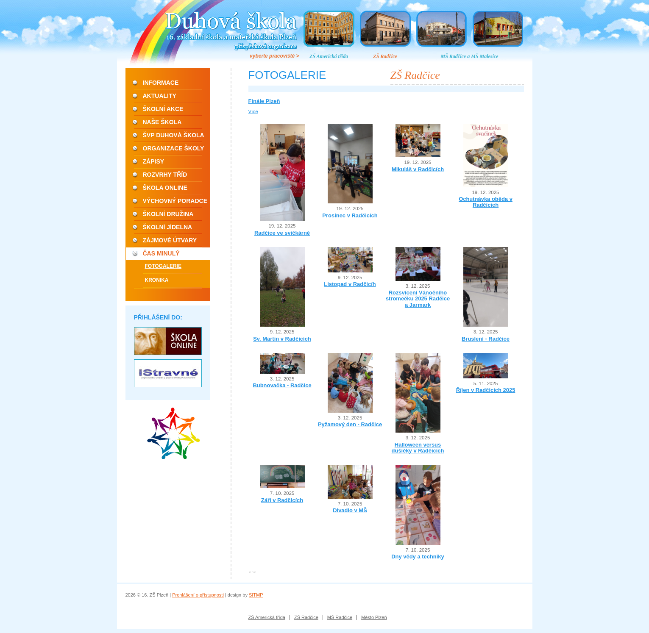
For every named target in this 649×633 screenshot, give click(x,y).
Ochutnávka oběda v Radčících (486, 202)
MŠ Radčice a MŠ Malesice (470, 56)
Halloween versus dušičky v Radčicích (418, 447)
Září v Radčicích (282, 500)
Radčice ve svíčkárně (282, 233)
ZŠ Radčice (385, 56)
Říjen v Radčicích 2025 (485, 390)
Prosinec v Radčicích (349, 215)
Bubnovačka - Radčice (282, 385)
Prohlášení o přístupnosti (198, 594)
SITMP (256, 594)
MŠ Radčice (339, 617)
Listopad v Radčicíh (350, 284)
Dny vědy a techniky (417, 556)
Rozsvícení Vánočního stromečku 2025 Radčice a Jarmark (418, 298)
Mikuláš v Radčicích (418, 169)
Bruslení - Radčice (486, 339)
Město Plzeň (374, 617)
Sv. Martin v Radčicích (282, 339)
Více (253, 111)
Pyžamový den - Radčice (350, 424)
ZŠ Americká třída (328, 56)
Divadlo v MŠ (350, 510)
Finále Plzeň (264, 101)
